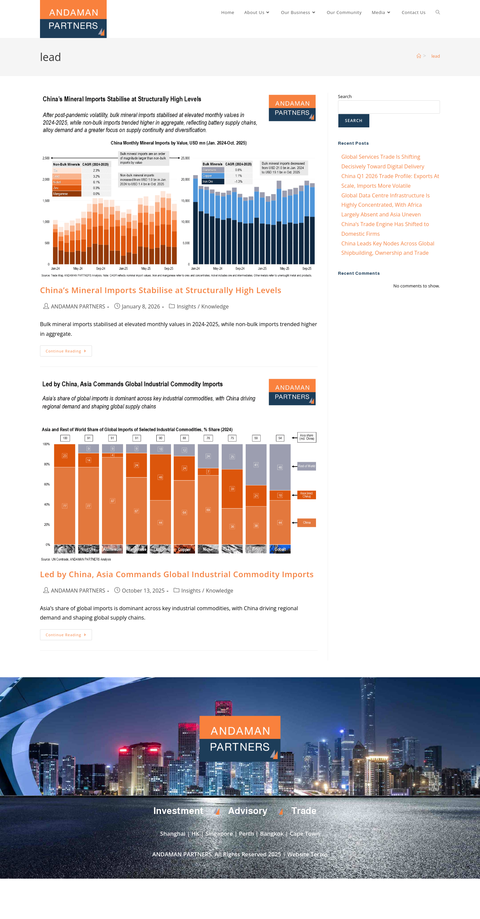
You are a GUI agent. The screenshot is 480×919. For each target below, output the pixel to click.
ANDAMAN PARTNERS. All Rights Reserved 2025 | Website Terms (240, 854)
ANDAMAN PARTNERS (78, 306)
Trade (304, 811)
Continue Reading (69, 349)
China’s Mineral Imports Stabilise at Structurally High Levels (160, 289)
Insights (186, 306)
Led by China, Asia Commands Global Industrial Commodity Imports (177, 574)
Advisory (247, 811)
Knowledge (215, 306)
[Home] (419, 56)
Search (345, 96)
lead (435, 56)
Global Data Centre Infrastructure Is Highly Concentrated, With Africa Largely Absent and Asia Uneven (385, 205)
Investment (178, 811)
